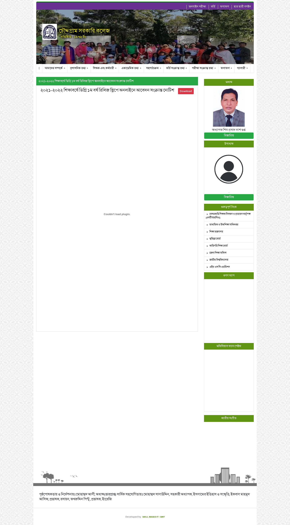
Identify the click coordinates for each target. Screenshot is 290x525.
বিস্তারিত (229, 136)
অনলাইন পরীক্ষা (197, 7)
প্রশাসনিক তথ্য (78, 68)
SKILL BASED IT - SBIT (153, 517)
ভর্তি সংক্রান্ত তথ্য (175, 68)
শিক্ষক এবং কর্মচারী (104, 68)
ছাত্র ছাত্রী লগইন (242, 7)
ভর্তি (213, 7)
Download (186, 91)
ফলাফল (224, 7)
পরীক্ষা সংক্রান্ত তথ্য (203, 68)
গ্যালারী (241, 68)
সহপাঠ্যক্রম (152, 68)
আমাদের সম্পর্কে (54, 68)
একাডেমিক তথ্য (130, 68)
